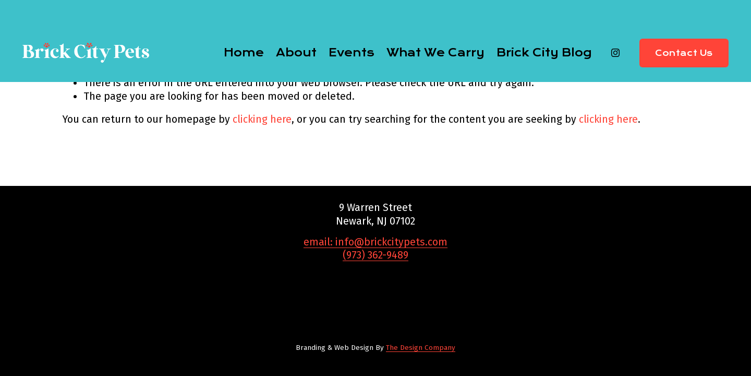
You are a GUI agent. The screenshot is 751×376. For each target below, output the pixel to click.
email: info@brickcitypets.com (375, 242)
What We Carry (435, 52)
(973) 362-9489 (375, 255)
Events (351, 52)
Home (244, 52)
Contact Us (684, 53)
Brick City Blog (543, 52)
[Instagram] (615, 53)
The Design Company (420, 347)
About (296, 52)
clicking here (262, 119)
